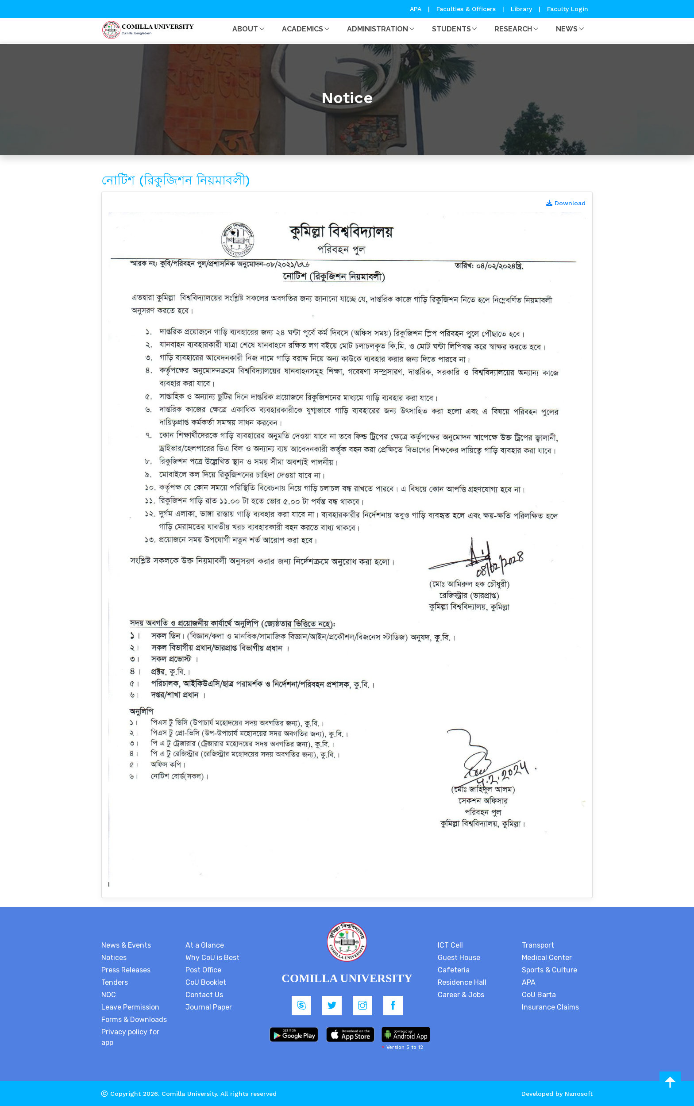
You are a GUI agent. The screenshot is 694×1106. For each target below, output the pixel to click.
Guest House (459, 957)
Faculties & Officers (466, 8)
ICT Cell (450, 945)
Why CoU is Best (212, 957)
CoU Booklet (205, 982)
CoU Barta (539, 995)
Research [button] (513, 29)
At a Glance (204, 945)
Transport (538, 945)
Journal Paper (208, 1007)
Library (522, 8)
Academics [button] (302, 29)
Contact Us (204, 995)
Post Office (203, 970)
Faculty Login (567, 8)
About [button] (245, 29)
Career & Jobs (461, 995)
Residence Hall (462, 982)
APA (417, 8)
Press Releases (125, 970)
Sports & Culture (549, 970)
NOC (108, 995)
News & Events (126, 945)
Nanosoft (579, 1093)
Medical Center (547, 957)
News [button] (567, 29)
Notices (114, 957)
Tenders (114, 982)
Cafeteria (454, 970)
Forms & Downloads (134, 1019)
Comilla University (189, 1093)
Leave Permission (130, 1007)
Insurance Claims (550, 1007)
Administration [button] (377, 29)
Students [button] (451, 29)
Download (566, 203)
